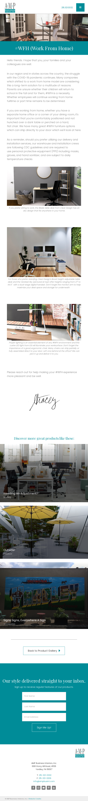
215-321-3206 (45, 778)
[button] (80, 7)
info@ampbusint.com (44, 781)
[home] (9, 8)
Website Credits (35, 799)
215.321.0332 (67, 7)
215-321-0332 (45, 775)
